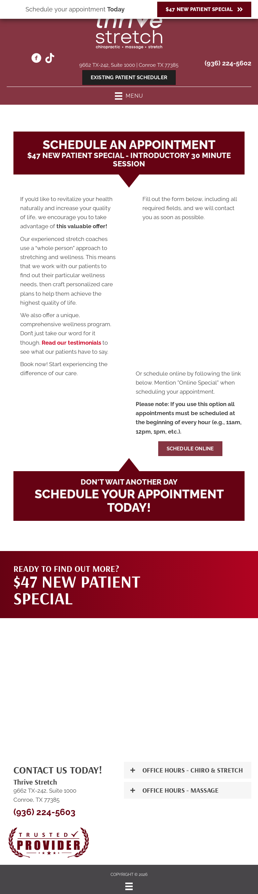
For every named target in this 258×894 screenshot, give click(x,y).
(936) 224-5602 (228, 63)
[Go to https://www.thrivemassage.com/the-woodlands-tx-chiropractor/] (50, 58)
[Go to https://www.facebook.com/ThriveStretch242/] (36, 59)
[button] (187, 770)
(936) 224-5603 (44, 812)
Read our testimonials (71, 342)
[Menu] (129, 886)
